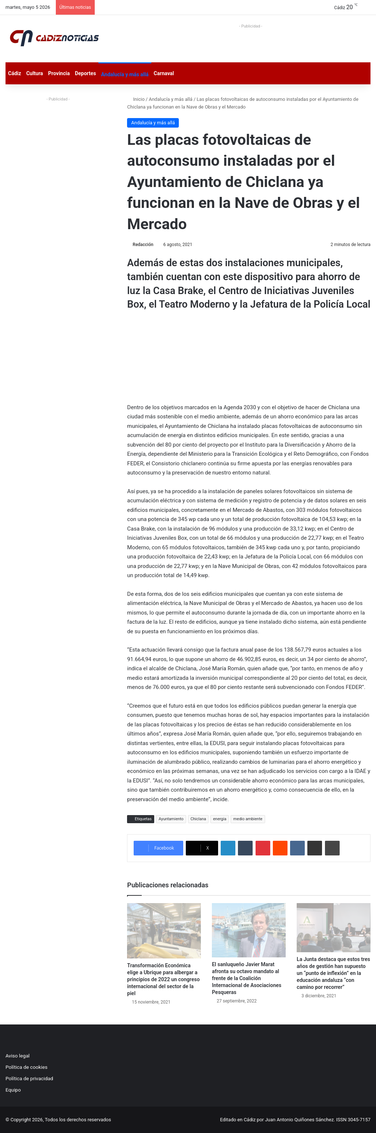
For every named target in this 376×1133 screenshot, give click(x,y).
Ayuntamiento (171, 819)
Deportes (85, 73)
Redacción (143, 244)
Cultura (34, 73)
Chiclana (198, 819)
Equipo (13, 1090)
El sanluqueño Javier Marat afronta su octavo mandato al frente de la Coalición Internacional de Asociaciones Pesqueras (246, 978)
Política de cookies (26, 1067)
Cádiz (14, 73)
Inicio (135, 99)
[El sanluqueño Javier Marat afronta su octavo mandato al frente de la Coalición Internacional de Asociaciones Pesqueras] (249, 930)
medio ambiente (247, 819)
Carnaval (164, 73)
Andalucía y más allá (124, 74)
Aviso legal (18, 1056)
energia (219, 819)
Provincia (59, 73)
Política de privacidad (29, 1078)
